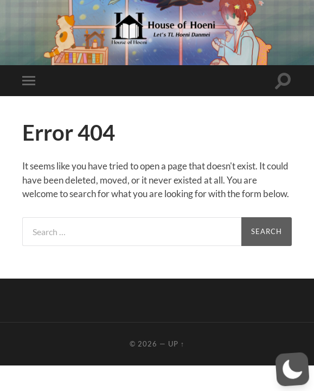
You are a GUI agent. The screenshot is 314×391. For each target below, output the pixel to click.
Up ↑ (176, 343)
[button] (292, 369)
